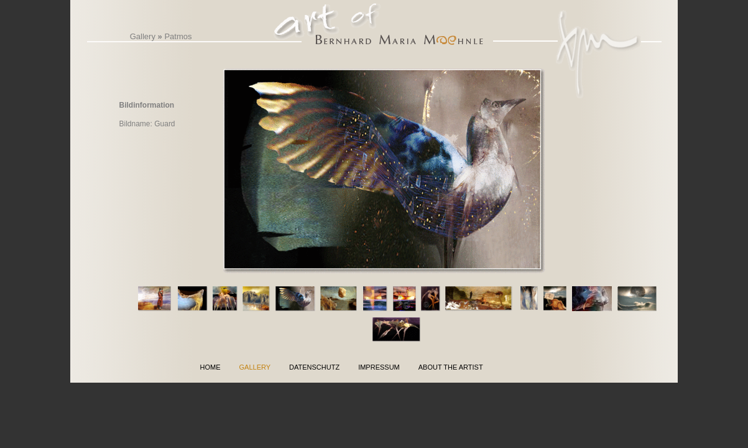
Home (210, 367)
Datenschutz (314, 367)
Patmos (178, 36)
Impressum (379, 367)
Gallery (142, 36)
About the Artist (450, 367)
